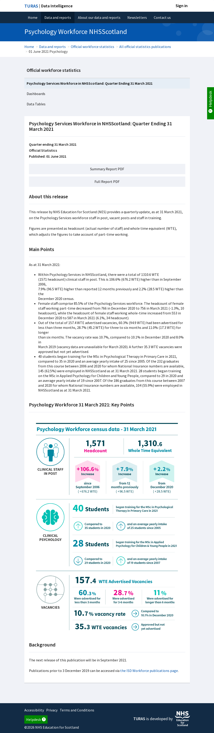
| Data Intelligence (48, 6)
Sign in (182, 5)
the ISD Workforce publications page (149, 670)
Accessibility (34, 710)
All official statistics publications (145, 46)
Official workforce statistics (92, 46)
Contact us (162, 17)
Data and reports (57, 17)
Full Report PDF (107, 181)
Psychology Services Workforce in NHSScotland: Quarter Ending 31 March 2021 (90, 83)
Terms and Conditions (77, 710)
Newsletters (137, 17)
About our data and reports (99, 17)
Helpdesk (36, 719)
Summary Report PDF (107, 169)
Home (32, 17)
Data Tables (36, 104)
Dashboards (36, 93)
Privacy (51, 710)
